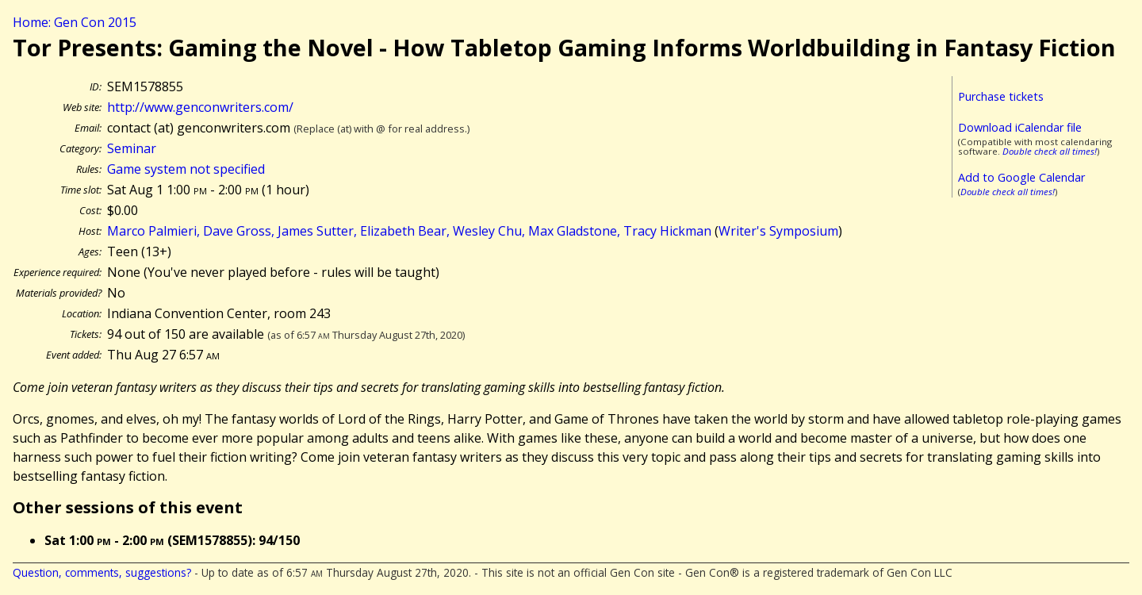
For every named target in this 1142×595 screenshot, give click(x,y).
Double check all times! (1049, 151)
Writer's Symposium (778, 231)
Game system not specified (186, 169)
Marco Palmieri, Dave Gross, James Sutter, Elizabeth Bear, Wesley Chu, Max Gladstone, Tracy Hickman (409, 231)
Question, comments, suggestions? (102, 572)
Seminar (131, 148)
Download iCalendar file (1020, 127)
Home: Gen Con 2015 (74, 22)
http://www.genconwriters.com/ (200, 107)
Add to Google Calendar (1021, 177)
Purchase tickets (1001, 96)
